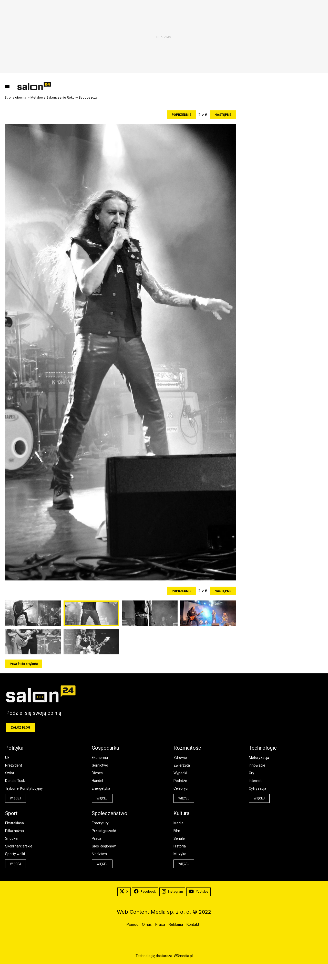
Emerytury (100, 823)
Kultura (181, 813)
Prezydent (13, 765)
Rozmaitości (187, 747)
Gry (251, 773)
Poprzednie (181, 115)
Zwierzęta (181, 765)
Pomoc (132, 924)
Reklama (176, 924)
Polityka (14, 747)
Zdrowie (180, 758)
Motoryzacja (259, 758)
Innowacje (257, 765)
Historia (179, 846)
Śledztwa (99, 854)
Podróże (180, 781)
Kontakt (193, 924)
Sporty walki (15, 854)
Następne (222, 115)
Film (176, 831)
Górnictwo (100, 765)
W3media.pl (183, 956)
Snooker (12, 838)
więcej (15, 798)
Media (178, 823)
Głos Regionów (104, 846)
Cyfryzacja (257, 788)
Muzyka (179, 854)
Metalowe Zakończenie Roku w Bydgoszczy (64, 97)
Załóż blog (20, 727)
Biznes (97, 773)
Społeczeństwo (109, 813)
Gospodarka (105, 747)
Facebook (145, 892)
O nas (147, 924)
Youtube (198, 892)
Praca (96, 838)
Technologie (263, 747)
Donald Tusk (15, 781)
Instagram (172, 892)
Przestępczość (104, 831)
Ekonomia (100, 758)
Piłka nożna (14, 831)
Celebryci (180, 788)
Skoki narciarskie (18, 846)
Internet (255, 781)
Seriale (179, 838)
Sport (11, 813)
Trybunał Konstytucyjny (24, 788)
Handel (97, 781)
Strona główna (15, 97)
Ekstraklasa (14, 823)
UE (7, 758)
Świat (9, 773)
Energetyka (101, 788)
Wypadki (180, 773)
